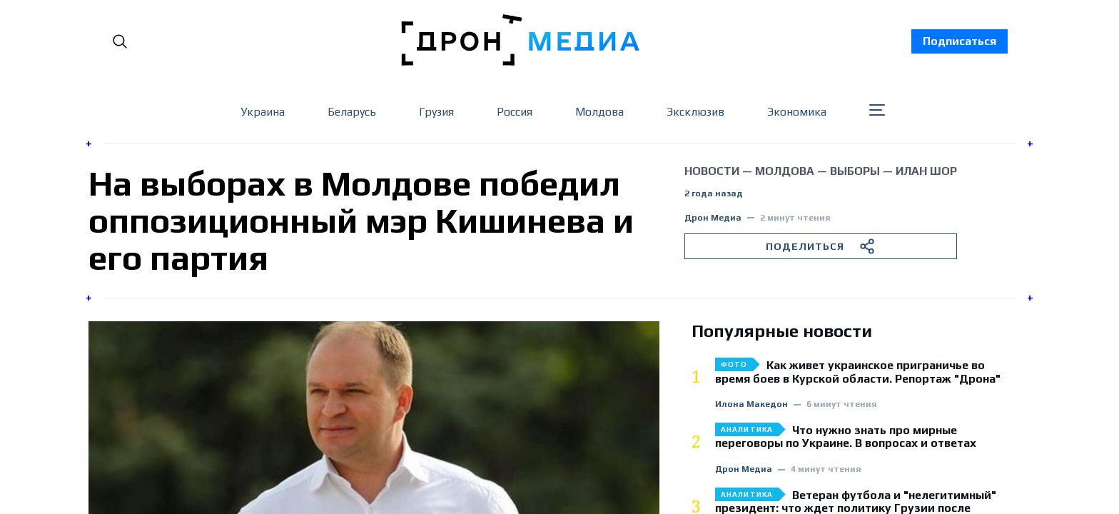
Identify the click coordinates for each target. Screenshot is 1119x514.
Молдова (599, 112)
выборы (855, 171)
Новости (711, 171)
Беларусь (352, 112)
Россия (514, 112)
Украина (262, 112)
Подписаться (959, 41)
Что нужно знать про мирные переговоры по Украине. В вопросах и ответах (845, 437)
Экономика (796, 112)
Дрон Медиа (712, 218)
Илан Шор (926, 171)
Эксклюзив (695, 112)
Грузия (436, 112)
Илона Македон (751, 404)
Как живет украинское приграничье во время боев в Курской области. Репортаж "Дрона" (858, 372)
